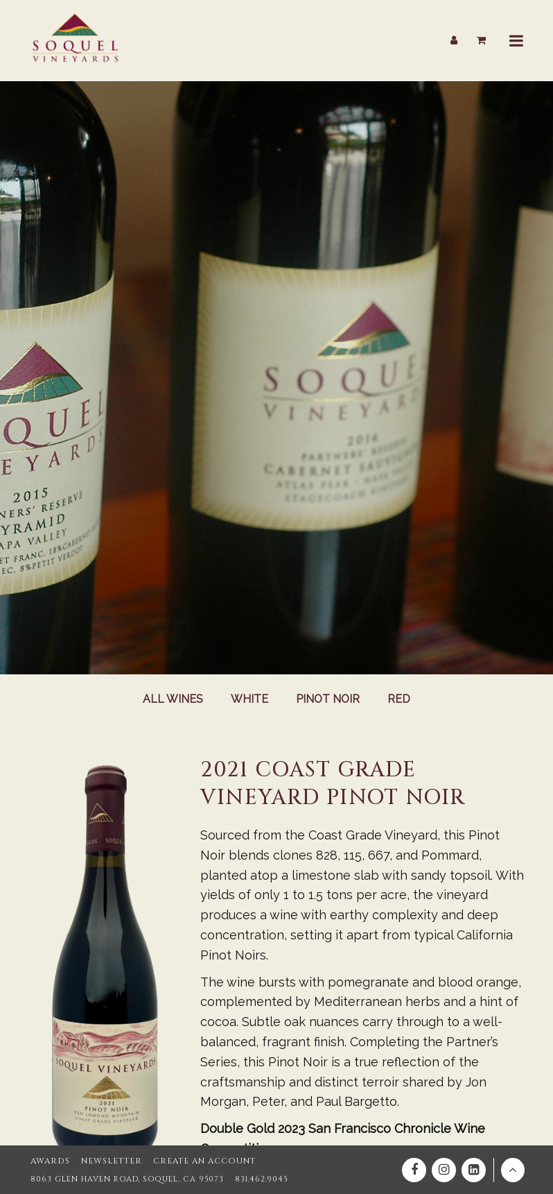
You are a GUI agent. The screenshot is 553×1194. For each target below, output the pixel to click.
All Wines (171, 699)
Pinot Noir (328, 699)
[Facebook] (414, 1170)
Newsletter (106, 1161)
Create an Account (194, 1161)
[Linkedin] (474, 1170)
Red (400, 699)
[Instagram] (444, 1170)
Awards (48, 1161)
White (248, 699)
